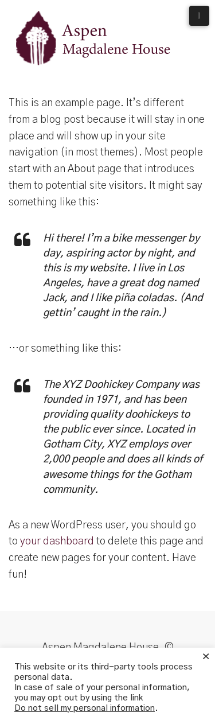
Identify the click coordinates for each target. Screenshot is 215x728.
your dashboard (57, 541)
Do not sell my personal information (84, 708)
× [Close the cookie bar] (205, 657)
